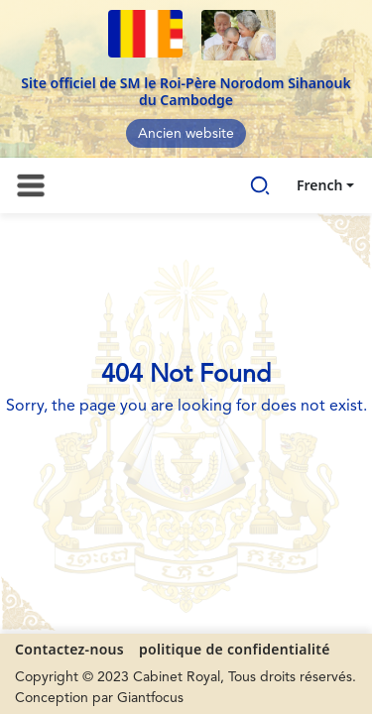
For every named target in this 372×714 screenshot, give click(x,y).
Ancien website (186, 134)
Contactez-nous (69, 649)
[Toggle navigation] (31, 185)
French (319, 185)
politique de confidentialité (234, 649)
